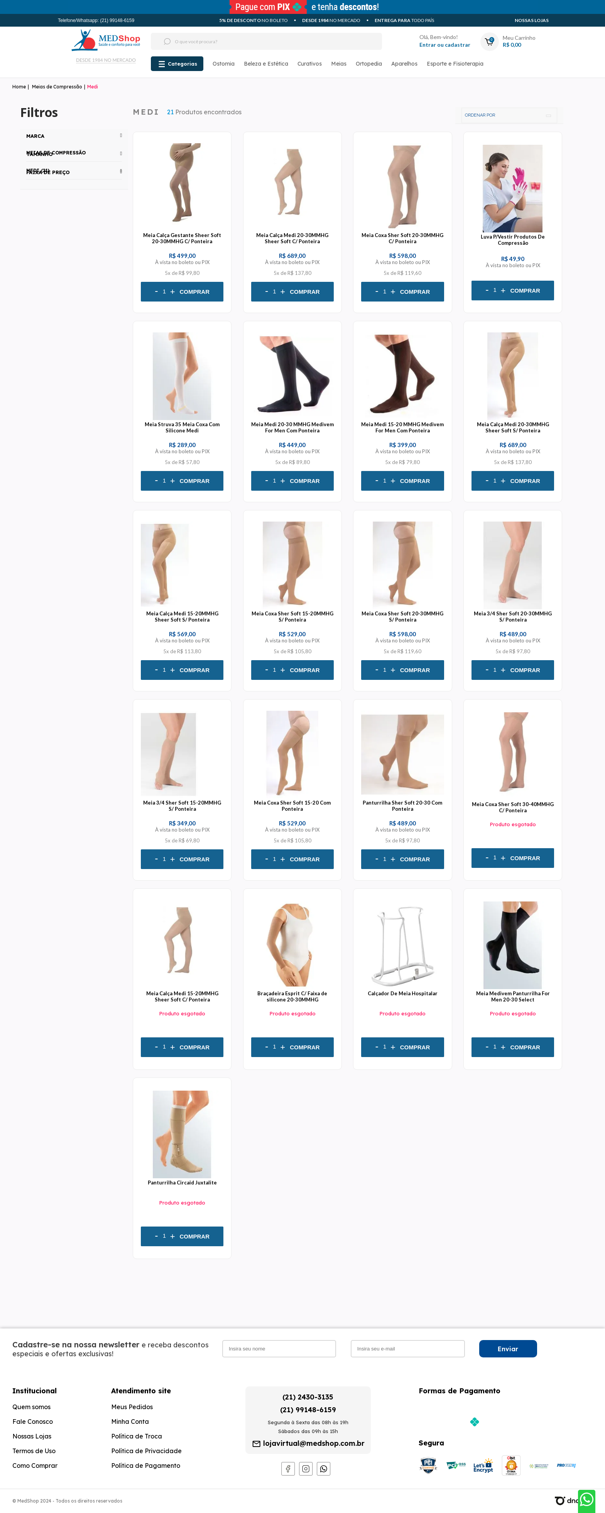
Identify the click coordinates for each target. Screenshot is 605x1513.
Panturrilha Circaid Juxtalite (182, 1182)
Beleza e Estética (266, 63)
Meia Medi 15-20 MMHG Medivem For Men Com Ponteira (402, 427)
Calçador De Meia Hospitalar (403, 993)
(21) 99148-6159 (308, 1409)
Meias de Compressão (57, 87)
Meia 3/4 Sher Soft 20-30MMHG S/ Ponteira (513, 616)
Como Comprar (34, 1465)
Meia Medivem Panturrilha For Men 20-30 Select (513, 996)
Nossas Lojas (532, 20)
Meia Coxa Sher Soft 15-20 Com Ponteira (292, 806)
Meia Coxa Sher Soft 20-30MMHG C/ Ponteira (402, 238)
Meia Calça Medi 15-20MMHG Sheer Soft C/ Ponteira (182, 996)
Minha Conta (130, 1421)
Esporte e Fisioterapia (455, 63)
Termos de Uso (34, 1451)
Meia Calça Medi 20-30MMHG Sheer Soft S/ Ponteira (513, 427)
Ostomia (224, 63)
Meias (338, 63)
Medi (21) (37, 170)
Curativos (309, 63)
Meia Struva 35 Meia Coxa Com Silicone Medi (182, 427)
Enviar (508, 1349)
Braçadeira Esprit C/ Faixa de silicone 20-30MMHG (292, 996)
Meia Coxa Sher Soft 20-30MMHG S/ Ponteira (402, 616)
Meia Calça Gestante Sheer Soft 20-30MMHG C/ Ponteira (182, 238)
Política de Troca (136, 1436)
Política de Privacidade (146, 1451)
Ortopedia (369, 63)
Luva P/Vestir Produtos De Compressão (513, 240)
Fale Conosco (32, 1421)
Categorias (182, 64)
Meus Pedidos (132, 1407)
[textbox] (252, 41)
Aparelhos (404, 63)
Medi (92, 87)
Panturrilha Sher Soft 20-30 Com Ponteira (402, 806)
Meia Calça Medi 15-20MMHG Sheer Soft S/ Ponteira (182, 616)
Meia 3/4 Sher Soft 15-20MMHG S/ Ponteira (182, 806)
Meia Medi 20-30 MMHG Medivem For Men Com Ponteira (292, 427)
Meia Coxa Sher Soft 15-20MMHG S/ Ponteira (292, 616)
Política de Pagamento (145, 1465)
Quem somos (31, 1407)
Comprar (195, 291)
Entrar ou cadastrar (444, 44)
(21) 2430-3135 (307, 1397)
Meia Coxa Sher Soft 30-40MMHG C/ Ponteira (513, 807)
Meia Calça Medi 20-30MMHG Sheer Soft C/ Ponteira (292, 238)
